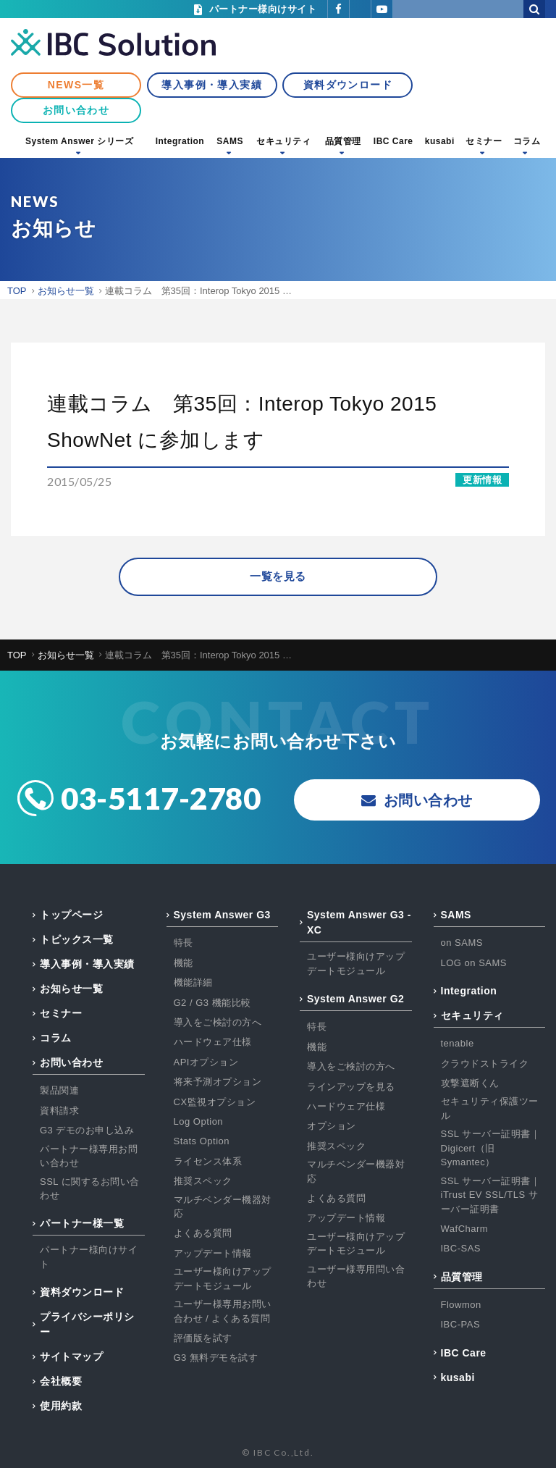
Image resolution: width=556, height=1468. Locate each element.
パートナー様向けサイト (89, 1257)
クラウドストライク (485, 1063)
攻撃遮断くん (470, 1083)
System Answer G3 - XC (359, 923)
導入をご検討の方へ (218, 1022)
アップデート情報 (213, 1253)
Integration (180, 141)
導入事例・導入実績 (211, 85)
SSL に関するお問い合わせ (90, 1188)
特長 (183, 943)
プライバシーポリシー (87, 1325)
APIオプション (206, 1062)
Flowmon (461, 1304)
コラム (527, 141)
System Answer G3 (222, 915)
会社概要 (61, 1382)
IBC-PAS (461, 1325)
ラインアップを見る (351, 1086)
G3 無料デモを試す (216, 1358)
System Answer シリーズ (79, 141)
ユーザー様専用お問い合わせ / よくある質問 (222, 1311)
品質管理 (343, 141)
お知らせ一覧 (71, 989)
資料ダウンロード (347, 85)
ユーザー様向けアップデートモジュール (222, 1279)
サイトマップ (71, 1357)
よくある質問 (203, 1233)
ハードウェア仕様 (213, 1042)
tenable (457, 1044)
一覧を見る (278, 577)
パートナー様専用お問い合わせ (89, 1156)
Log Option (199, 1121)
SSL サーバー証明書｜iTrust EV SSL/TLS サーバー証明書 (491, 1195)
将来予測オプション (218, 1082)
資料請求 (59, 1110)
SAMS (229, 141)
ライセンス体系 (208, 1161)
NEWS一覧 (76, 85)
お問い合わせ (76, 110)
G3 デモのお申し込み (87, 1130)
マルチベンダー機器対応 (222, 1207)
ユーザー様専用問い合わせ (356, 1276)
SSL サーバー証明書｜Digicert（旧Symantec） (491, 1148)
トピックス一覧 (77, 940)
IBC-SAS (461, 1248)
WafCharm (465, 1228)
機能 (183, 962)
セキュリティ (283, 141)
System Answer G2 (355, 999)
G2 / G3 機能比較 (212, 1002)
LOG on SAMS (474, 962)
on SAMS (462, 943)
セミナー (484, 141)
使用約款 (61, 1406)
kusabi (440, 141)
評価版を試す (203, 1338)
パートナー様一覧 (82, 1224)
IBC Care (393, 141)
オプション (331, 1126)
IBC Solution (113, 43)
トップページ (71, 915)
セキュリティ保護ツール (490, 1109)
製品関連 (59, 1091)
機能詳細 (193, 983)
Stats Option (202, 1141)
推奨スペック (203, 1180)
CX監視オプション (215, 1101)
